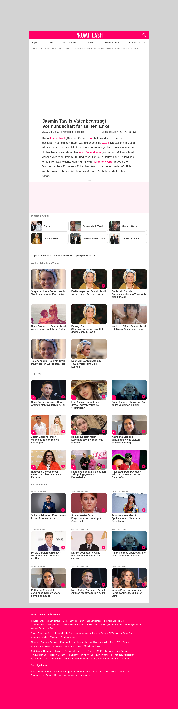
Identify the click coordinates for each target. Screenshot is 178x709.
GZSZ (105, 142)
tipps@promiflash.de (84, 255)
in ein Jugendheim (90, 152)
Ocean (89, 138)
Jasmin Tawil (57, 138)
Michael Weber (104, 161)
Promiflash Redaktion (72, 131)
